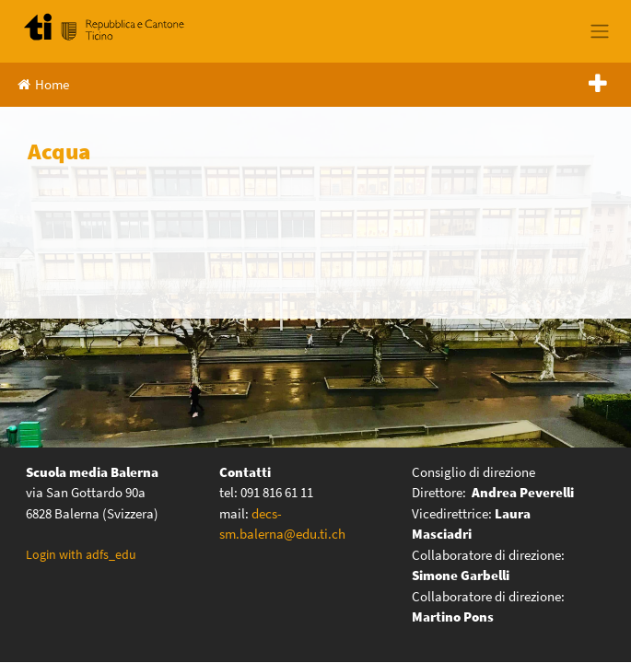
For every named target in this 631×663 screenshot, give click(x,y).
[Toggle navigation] (599, 31)
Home (43, 84)
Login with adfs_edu (81, 554)
